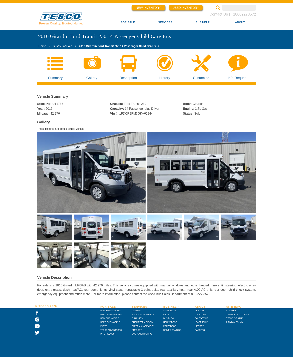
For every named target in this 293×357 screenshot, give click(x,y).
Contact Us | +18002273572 (232, 14)
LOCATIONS (200, 314)
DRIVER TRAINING (172, 330)
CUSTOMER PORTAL (142, 334)
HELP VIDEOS (170, 322)
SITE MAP (231, 310)
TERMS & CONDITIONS (237, 314)
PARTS (103, 326)
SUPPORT (137, 330)
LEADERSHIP (201, 322)
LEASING (136, 310)
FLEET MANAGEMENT (143, 326)
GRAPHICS (137, 318)
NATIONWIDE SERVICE (143, 314)
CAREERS (200, 330)
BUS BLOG (168, 318)
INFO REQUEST (108, 334)
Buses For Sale (62, 46)
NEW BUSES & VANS (110, 310)
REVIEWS (199, 310)
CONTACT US (201, 318)
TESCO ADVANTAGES (111, 330)
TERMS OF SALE (234, 318)
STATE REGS (169, 310)
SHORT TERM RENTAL (143, 322)
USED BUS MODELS (110, 322)
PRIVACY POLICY (234, 322)
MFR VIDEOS (169, 326)
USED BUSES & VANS (111, 314)
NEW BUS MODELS (109, 318)
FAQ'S (166, 314)
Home (42, 46)
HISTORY (199, 326)
